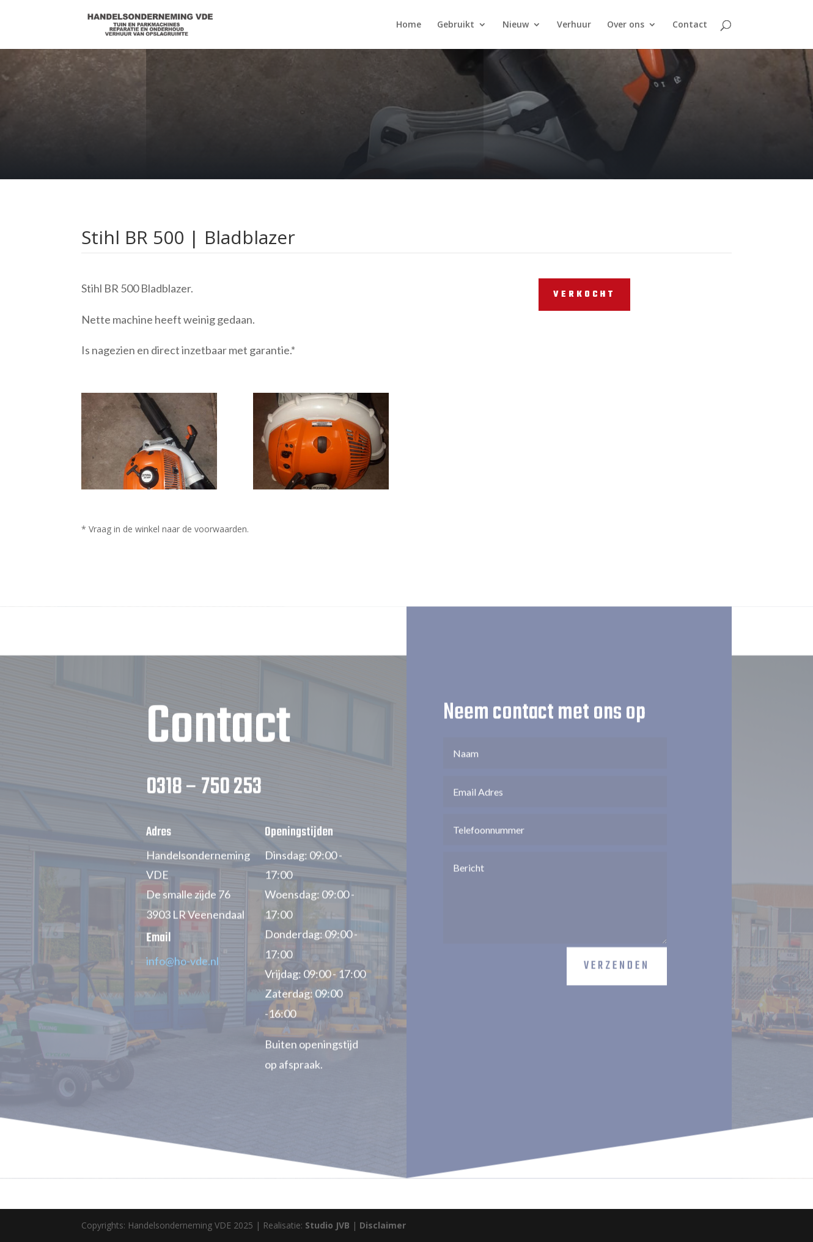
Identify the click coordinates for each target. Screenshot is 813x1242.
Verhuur (574, 25)
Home (408, 25)
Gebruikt (455, 25)
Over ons (625, 25)
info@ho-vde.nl (182, 980)
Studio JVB (327, 1225)
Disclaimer (382, 1225)
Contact (689, 25)
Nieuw (515, 25)
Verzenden (617, 986)
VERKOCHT (584, 295)
